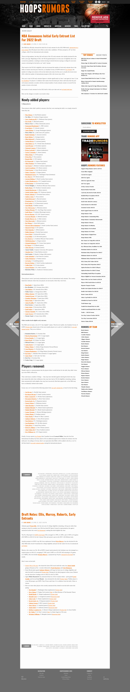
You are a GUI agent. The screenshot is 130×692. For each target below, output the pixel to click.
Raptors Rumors (85, 375)
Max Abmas (28, 115)
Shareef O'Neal (57, 501)
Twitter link (29, 327)
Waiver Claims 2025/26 (87, 321)
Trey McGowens (30, 208)
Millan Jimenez (29, 294)
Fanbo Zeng (37, 484)
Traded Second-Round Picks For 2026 (90, 309)
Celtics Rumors (85, 337)
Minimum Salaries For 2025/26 (89, 255)
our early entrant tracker (37, 443)
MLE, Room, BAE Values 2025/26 (89, 261)
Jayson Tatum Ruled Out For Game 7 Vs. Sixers (93, 78)
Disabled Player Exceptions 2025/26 (90, 195)
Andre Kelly (32, 607)
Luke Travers (29, 314)
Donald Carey (33, 596)
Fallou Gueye (75, 482)
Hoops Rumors (25, 5)
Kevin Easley (75, 490)
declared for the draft (67, 554)
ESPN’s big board (40, 535)
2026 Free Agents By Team (88, 180)
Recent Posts (101, 55)
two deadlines (25, 80)
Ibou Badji (28, 285)
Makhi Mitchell (29, 410)
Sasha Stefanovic (30, 258)
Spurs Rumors (85, 382)
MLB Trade (73, 2)
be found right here (67, 89)
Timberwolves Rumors (87, 389)
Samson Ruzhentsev (31, 351)
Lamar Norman (29, 412)
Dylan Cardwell (29, 150)
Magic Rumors (85, 359)
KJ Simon (28, 245)
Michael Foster (74, 495)
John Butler (54, 489)
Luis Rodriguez (29, 423)
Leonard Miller (74, 492)
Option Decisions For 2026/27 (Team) (90, 270)
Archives (68, 26)
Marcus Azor (55, 495)
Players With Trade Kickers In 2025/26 (91, 282)
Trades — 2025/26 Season (87, 312)
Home (23, 26)
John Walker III (30, 430)
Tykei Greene (29, 170)
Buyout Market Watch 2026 (88, 189)
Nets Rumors (84, 364)
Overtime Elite (62, 473)
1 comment (26, 646)
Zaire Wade (28, 356)
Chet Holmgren (67, 568)
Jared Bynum (29, 146)
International (49, 473)
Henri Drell (28, 340)
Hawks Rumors (85, 343)
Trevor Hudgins (44, 503)
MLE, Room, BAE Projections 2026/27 (91, 264)
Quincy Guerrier (30, 172)
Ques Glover (32, 605)
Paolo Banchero (55, 568)
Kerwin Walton (29, 263)
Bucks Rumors (85, 330)
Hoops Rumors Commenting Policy (90, 216)
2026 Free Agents (85, 177)
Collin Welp (28, 265)
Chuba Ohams (29, 414)
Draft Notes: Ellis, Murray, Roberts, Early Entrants (49, 516)
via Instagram (41, 530)
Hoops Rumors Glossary (87, 222)
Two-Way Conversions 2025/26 (89, 318)
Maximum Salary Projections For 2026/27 (91, 252)
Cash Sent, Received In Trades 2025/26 (91, 192)
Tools (76, 26)
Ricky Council (65, 499)
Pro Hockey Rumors (116, 324)
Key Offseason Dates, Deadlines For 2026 (91, 246)
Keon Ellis (33, 526)
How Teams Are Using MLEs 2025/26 (90, 240)
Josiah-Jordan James (31, 192)
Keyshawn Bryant (30, 394)
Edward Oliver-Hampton (32, 225)
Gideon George (33, 603)
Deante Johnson (29, 194)
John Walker (61, 489)
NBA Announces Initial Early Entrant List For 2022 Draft (48, 37)
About (38, 26)
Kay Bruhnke (61, 490)
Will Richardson (30, 241)
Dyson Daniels (29, 338)
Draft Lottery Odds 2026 (87, 198)
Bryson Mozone (29, 214)
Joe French (28, 166)
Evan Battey (28, 128)
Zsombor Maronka (30, 298)
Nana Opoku (29, 416)
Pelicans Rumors (85, 371)
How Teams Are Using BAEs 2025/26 (90, 243)
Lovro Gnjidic (68, 648)
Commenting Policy (66, 677)
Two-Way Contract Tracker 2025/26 (90, 315)
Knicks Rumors (85, 355)
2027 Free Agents (85, 183)
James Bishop (29, 130)
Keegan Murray (42, 554)
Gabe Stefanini (29, 256)
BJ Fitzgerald (29, 161)
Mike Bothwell (29, 139)
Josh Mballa (28, 205)
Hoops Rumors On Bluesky (88, 225)
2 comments (26, 475)
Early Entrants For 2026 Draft (89, 204)
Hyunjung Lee (29, 201)
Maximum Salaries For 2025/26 (89, 249)
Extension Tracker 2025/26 (88, 207)
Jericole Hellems (30, 179)
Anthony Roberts (30, 419)
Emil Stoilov (28, 309)
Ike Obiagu (28, 223)
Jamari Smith (54, 487)
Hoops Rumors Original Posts (88, 234)
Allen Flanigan (29, 163)
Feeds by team (41, 677)
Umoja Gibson (29, 403)
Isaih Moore (28, 212)
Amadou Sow (29, 252)
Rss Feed (89, 679)
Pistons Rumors (85, 373)
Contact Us (47, 26)
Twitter (62, 579)
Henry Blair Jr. (74, 484)
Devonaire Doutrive (31, 399)
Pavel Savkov (43, 499)
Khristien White (48, 492)
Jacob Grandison (30, 168)
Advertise (58, 26)
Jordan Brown (29, 141)
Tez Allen (70, 501)
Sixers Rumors (85, 380)
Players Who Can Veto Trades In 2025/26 (91, 279)
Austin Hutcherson (30, 190)
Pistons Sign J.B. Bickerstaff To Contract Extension (94, 63)
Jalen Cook (32, 599)
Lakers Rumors (85, 357)
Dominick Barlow (65, 479)
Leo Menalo (62, 648)
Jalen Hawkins (29, 405)
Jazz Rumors (84, 350)
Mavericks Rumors (86, 362)
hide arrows (23, 678)
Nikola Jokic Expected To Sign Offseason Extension (94, 86)
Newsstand (55, 473)
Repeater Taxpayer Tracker (88, 285)
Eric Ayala (28, 121)
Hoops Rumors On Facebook (88, 228)
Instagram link (55, 596)
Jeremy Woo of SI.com (31, 565)
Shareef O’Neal (29, 227)
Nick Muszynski (30, 221)
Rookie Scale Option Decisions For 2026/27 (92, 288)
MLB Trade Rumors (14, 324)
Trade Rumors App (86, 303)
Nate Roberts (29, 421)
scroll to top (106, 678)
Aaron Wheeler (29, 267)
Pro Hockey (90, 2)
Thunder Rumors (85, 387)
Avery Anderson (40, 476)
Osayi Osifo (28, 234)
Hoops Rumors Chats (86, 213)
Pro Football (82, 2)
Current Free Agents (86, 174)
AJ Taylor (28, 261)
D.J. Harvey (28, 176)
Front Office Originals (86, 171)
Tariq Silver (28, 425)
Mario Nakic (29, 300)
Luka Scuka (28, 307)
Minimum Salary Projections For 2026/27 (91, 258)
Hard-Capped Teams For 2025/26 (89, 210)
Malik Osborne (29, 232)
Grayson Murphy (30, 216)
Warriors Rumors (85, 393)
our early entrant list (57, 388)
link (51, 592)
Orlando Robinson (30, 243)
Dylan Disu (28, 157)
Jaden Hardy (29, 344)
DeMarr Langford (67, 644)
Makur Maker (29, 347)
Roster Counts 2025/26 (87, 294)
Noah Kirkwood (30, 199)
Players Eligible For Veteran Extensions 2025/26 (93, 276)
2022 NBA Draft (41, 473)
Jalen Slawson (29, 247)
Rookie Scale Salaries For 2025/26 (89, 291)
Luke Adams (27, 44)
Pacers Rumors (85, 368)
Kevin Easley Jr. (30, 401)
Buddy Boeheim (29, 134)
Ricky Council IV (30, 396)
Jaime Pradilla (29, 303)
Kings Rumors (85, 353)
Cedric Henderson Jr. (31, 181)
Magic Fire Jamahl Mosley (88, 70)
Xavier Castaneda (30, 152)
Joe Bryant (28, 392)
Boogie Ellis (28, 159)
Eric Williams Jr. (30, 432)
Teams (31, 26)
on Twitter (24, 546)
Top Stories (88, 55)
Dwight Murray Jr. (30, 219)
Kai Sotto (28, 353)
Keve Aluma (32, 592)
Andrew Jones (29, 196)
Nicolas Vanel (52, 498)
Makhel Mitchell (30, 407)
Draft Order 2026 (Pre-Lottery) (89, 201)
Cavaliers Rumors (85, 334)
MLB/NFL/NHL (86, 26)
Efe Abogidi (32, 590)
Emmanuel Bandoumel (32, 126)
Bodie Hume (28, 188)
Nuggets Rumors (85, 366)
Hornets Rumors (85, 348)
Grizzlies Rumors (85, 341)
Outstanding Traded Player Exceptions (91, 273)
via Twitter (69, 69)
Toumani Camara (30, 148)
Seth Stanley (50, 501)
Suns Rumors (84, 384)
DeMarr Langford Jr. (35, 610)
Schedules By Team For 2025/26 (89, 300)
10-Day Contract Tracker (87, 186)
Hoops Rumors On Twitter (88, 231)
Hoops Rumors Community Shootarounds (91, 219)
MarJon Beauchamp (31, 336)
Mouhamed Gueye (30, 174)
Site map (41, 673)
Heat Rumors (84, 346)
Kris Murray (60, 541)
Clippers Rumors (85, 339)
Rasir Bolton (29, 137)
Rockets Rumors (85, 377)
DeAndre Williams (34, 614)
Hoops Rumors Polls (86, 237)
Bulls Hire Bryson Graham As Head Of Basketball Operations (45, 2)
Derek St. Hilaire (30, 427)
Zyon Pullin (28, 236)
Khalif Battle (32, 594)
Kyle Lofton (28, 203)
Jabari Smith (71, 565)
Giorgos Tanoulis (30, 311)
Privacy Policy (65, 679)
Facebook (89, 677)
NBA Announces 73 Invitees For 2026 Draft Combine (94, 93)
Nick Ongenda (29, 230)
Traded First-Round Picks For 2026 (90, 306)
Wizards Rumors (85, 396)
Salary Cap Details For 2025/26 (89, 297)
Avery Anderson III (31, 119)
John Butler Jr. (29, 143)
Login (108, 2)
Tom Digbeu (28, 289)
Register (103, 2)
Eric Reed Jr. (29, 238)
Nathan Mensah (29, 210)
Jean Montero (29, 349)
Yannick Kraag (29, 296)
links (66, 579)
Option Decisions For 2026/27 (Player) (90, 267)
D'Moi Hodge (61, 478)
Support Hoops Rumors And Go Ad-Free (91, 168)
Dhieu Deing (28, 154)
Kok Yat (55, 492)
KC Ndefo (32, 612)
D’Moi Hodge (29, 183)
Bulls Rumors (84, 332)
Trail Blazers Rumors (86, 391)
